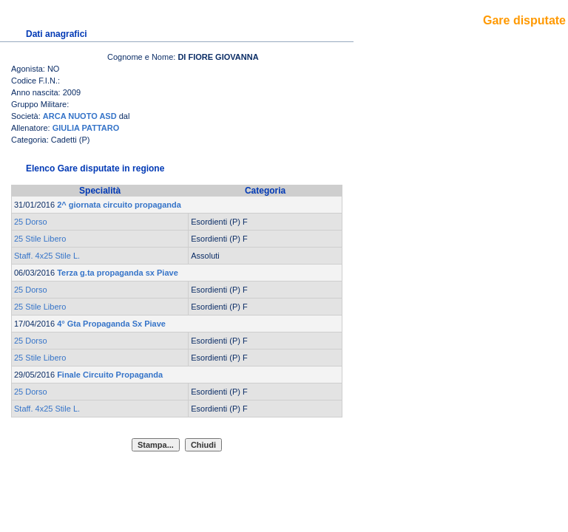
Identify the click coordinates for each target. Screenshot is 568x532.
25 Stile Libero (40, 238)
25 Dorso (30, 221)
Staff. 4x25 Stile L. (47, 255)
